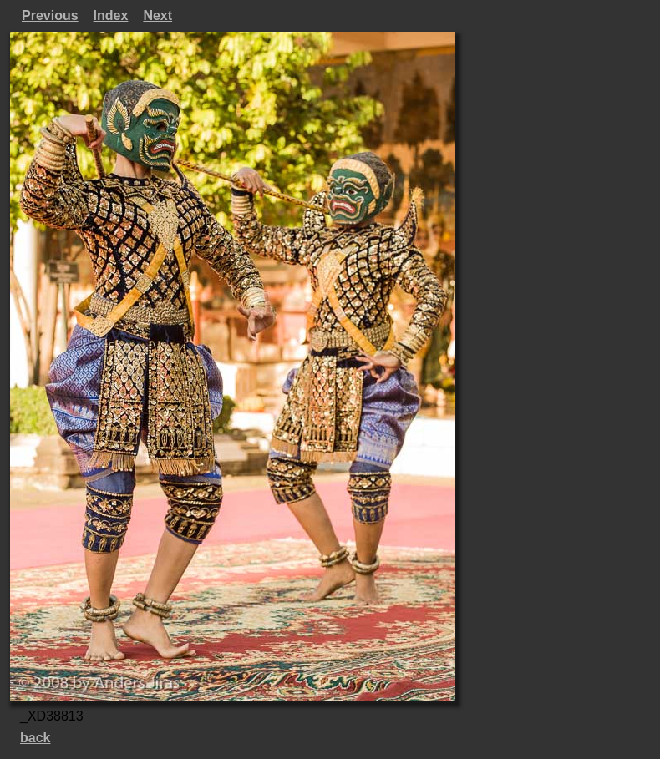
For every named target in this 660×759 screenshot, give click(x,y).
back (35, 738)
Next (157, 15)
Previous (50, 15)
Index (111, 15)
